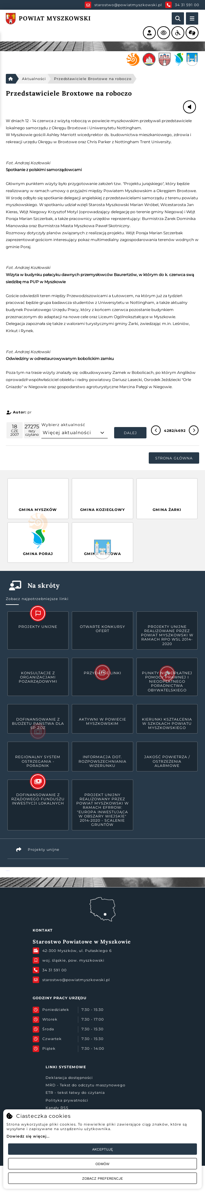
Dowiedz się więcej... (27, 1136)
